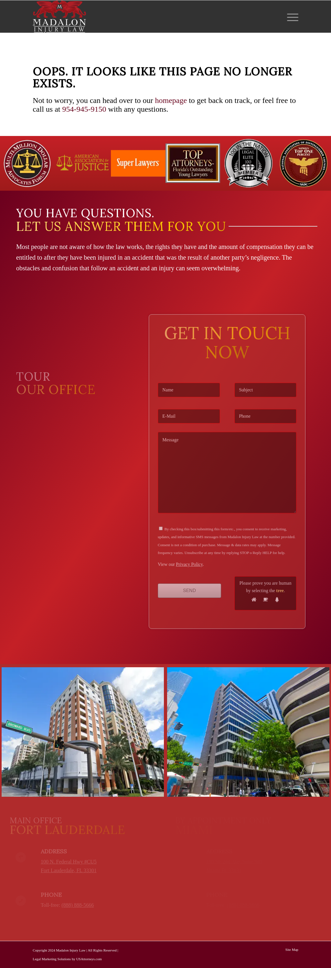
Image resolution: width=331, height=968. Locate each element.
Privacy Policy (196, 547)
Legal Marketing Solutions (52, 959)
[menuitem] (290, 16)
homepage (171, 100)
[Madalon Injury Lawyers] (59, 16)
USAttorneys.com (89, 959)
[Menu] (290, 16)
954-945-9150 (84, 109)
